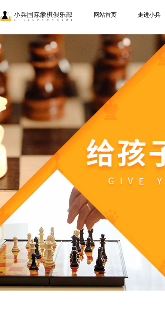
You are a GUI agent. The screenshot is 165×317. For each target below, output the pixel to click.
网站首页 (105, 14)
